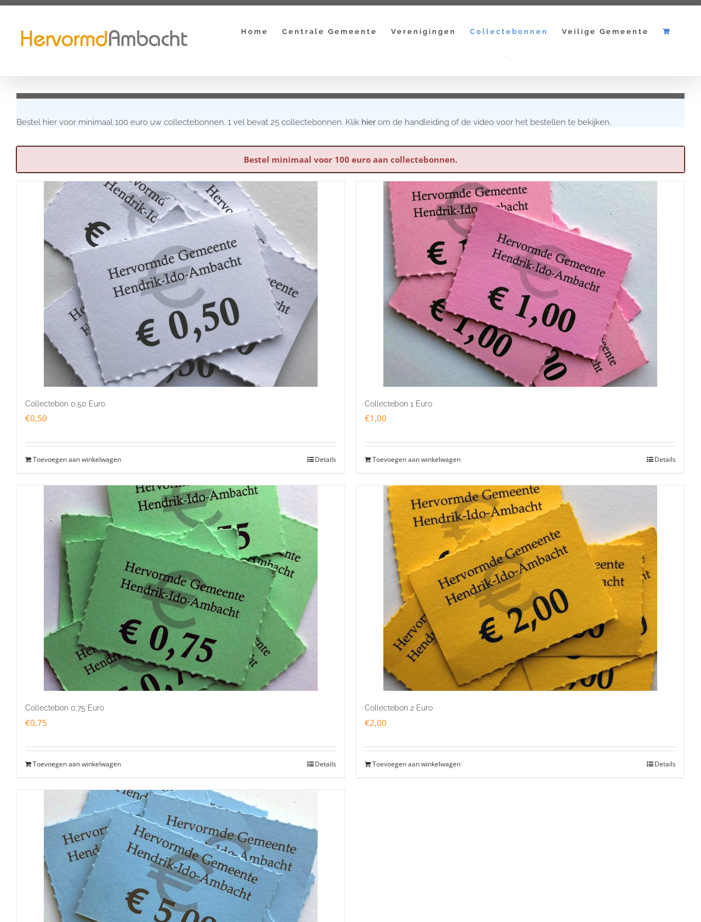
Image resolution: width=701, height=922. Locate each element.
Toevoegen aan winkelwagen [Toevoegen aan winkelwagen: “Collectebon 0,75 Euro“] (77, 764)
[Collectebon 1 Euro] (520, 284)
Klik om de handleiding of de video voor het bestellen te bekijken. (478, 122)
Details (325, 459)
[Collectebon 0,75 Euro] (180, 588)
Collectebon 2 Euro (399, 707)
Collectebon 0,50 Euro (65, 403)
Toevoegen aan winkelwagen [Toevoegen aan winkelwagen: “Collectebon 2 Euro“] (416, 764)
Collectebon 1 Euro (398, 403)
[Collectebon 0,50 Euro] (180, 284)
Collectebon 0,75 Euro (64, 707)
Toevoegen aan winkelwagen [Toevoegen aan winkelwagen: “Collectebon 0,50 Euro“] (77, 459)
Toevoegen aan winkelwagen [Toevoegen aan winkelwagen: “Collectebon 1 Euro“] (416, 459)
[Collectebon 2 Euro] (520, 588)
